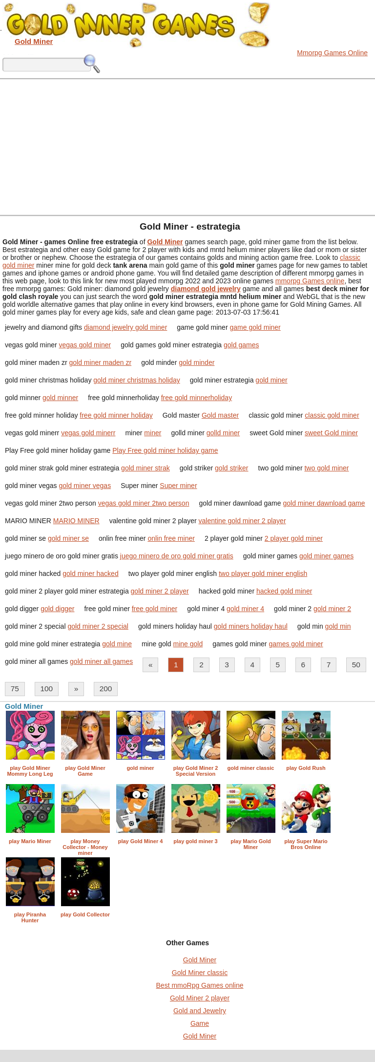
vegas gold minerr (88, 433)
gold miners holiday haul (251, 626)
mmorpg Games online (310, 281)
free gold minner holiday (116, 415)
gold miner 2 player (160, 591)
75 (15, 688)
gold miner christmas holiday (136, 380)
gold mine (117, 644)
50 (356, 664)
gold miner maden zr (100, 362)
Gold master (220, 415)
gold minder (196, 362)
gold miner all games (101, 661)
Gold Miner (199, 960)
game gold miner (254, 327)
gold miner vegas (85, 485)
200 (106, 688)
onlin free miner (171, 538)
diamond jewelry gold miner (125, 327)
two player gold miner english (263, 573)
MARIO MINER (76, 521)
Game (199, 1023)
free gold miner (154, 609)
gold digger (57, 609)
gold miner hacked (90, 573)
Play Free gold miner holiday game (165, 450)
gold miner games (326, 556)
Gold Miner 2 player (199, 998)
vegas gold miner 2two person (143, 503)
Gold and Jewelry (199, 1011)
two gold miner (326, 468)
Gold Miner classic (200, 973)
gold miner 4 (245, 609)
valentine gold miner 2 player (242, 521)
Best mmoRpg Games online (200, 985)
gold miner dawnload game (324, 503)
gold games (241, 345)
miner (152, 433)
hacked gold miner (284, 591)
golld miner (223, 433)
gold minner (60, 398)
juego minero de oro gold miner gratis (176, 556)
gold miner (271, 380)
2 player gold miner (294, 538)
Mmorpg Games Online (332, 53)
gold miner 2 (332, 609)
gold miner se (68, 538)
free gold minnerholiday (196, 398)
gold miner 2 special (97, 626)
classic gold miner (332, 415)
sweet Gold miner (331, 433)
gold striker (231, 468)
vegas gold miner (85, 345)
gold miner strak (145, 468)
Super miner (178, 485)
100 (46, 688)
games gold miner (296, 644)
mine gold (188, 644)
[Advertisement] (187, 146)
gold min (338, 626)
